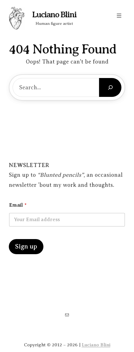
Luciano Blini (54, 14)
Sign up (26, 246)
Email (17, 205)
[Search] (110, 87)
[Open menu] (119, 15)
